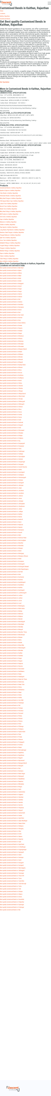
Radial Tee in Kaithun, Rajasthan (8, 209)
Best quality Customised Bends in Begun (11, 333)
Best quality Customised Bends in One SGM (11, 700)
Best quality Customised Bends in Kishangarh (12, 564)
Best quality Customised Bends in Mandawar (12, 624)
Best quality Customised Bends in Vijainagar (12, 904)
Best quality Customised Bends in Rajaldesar (12, 755)
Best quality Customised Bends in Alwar (10, 275)
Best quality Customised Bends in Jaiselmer (12, 493)
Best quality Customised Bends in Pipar (10, 734)
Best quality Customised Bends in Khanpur (11, 548)
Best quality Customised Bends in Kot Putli (11, 572)
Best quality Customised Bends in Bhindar (11, 357)
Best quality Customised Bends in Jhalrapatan (12, 503)
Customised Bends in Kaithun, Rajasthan (10, 188)
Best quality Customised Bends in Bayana (11, 328)
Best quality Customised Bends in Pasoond (11, 713)
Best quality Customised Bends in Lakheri (11, 598)
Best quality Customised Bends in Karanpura (12, 530)
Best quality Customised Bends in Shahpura (11, 826)
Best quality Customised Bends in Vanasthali (12, 899)
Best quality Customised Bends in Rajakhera (12, 752)
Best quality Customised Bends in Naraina (11, 666)
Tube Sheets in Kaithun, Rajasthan (9, 193)
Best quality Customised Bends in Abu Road (11, 268)
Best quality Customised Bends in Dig (10, 441)
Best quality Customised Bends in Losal (10, 603)
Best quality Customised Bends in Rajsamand (12, 760)
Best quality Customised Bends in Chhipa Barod (13, 393)
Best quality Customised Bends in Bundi (11, 380)
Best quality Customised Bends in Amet (10, 278)
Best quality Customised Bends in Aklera (11, 273)
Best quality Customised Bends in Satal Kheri (12, 818)
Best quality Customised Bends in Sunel (10, 860)
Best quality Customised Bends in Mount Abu (12, 645)
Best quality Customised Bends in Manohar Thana (13, 632)
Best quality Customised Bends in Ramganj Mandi (13, 763)
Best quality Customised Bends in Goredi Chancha (13, 467)
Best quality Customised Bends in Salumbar (11, 797)
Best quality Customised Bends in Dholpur (11, 435)
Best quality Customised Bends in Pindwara (11, 729)
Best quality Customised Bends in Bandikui (11, 304)
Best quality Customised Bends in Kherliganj (12, 553)
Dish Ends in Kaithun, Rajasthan (8, 216)
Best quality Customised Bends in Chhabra (11, 388)
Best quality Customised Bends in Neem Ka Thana (13, 679)
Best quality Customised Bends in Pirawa (11, 737)
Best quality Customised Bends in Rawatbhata (12, 779)
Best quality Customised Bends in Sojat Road (12, 844)
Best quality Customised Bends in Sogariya (11, 839)
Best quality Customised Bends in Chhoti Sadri (12, 396)
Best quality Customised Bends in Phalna (11, 716)
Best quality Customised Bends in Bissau (11, 372)
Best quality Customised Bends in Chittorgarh (12, 404)
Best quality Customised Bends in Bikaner (11, 367)
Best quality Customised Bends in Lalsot (11, 600)
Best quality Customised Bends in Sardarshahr (12, 813)
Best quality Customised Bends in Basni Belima (13, 323)
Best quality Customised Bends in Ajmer (10, 270)
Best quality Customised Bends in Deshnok (11, 422)
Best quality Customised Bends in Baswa (11, 325)
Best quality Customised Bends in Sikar (10, 831)
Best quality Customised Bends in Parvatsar (11, 710)
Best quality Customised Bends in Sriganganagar (13, 849)
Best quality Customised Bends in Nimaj (11, 687)
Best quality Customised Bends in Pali (10, 705)
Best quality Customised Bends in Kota (10, 574)
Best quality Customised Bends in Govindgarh (12, 472)
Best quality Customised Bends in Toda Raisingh (13, 883)
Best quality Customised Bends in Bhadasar (12, 336)
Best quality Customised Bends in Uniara (11, 897)
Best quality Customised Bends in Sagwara (11, 794)
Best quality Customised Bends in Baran (11, 310)
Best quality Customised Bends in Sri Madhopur (13, 847)
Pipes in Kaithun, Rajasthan (7, 253)
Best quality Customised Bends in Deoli (10, 420)
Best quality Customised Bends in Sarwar (11, 815)
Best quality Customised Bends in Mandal (11, 619)
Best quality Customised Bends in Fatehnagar (12, 451)
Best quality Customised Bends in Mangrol (11, 629)
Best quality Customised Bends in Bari (10, 312)
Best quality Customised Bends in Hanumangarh (13, 477)
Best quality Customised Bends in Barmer (11, 317)
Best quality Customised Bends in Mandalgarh (12, 621)
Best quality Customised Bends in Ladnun (11, 595)
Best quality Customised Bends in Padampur (12, 703)
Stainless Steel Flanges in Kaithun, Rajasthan (12, 232)
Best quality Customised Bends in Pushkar (11, 745)
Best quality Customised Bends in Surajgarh (12, 862)
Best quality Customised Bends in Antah (10, 281)
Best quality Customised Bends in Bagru (11, 291)
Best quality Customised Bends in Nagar (11, 658)
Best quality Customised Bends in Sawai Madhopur (13, 821)
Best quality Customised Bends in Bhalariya (11, 341)
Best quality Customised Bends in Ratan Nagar (12, 773)
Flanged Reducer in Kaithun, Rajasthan (10, 235)
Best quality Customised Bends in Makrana (11, 613)
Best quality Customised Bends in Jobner (11, 509)
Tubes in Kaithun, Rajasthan (7, 256)
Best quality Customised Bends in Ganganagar (12, 462)
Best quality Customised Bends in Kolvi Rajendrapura (14, 569)
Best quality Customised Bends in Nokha (11, 697)
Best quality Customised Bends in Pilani (10, 724)
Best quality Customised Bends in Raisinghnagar (13, 750)
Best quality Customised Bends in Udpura (11, 894)
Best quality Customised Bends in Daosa (11, 412)
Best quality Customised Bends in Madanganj (12, 606)
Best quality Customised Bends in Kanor (10, 522)
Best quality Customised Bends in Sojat (10, 841)
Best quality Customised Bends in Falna (10, 448)
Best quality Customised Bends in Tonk (10, 889)
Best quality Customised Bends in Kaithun (11, 514)
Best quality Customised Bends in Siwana (11, 836)
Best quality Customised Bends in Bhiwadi (11, 362)
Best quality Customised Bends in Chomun (11, 406)
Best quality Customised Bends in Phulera (11, 721)
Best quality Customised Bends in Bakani (11, 296)
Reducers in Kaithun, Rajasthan (8, 222)
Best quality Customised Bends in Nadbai (11, 653)
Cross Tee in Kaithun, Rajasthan (8, 240)
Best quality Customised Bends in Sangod (11, 810)
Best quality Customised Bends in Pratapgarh (12, 742)
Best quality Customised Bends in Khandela (11, 545)
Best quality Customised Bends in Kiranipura (12, 561)
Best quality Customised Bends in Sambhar (11, 800)
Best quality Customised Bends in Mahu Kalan (12, 608)
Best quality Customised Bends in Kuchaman (12, 577)
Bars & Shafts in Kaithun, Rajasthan (9, 261)
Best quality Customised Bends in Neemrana (12, 682)
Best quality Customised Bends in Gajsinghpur (12, 456)
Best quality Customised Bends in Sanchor (11, 805)
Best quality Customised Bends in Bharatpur (12, 344)
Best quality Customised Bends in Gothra (11, 469)
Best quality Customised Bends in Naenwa (11, 655)
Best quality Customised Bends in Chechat (11, 386)
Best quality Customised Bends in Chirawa (11, 399)
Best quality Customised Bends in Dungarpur (12, 446)
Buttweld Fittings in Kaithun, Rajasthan (10, 243)
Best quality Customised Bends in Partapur (11, 708)
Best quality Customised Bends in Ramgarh (11, 765)
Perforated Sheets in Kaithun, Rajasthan (10, 196)
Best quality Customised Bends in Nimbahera (12, 689)
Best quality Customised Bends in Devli (10, 427)
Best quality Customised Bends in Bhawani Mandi (13, 349)
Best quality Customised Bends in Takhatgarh (12, 870)
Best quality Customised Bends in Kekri (10, 535)
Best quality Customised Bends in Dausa (11, 417)
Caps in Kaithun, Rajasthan (7, 219)
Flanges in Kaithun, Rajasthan (8, 248)
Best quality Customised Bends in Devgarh (11, 425)
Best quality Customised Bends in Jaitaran (11, 496)
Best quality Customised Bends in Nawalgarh (12, 676)
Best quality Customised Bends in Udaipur (11, 891)
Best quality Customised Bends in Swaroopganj (12, 868)
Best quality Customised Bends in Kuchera (11, 579)
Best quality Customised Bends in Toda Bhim (12, 881)
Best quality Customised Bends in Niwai (10, 692)
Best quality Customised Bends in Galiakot (11, 459)
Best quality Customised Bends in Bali (10, 299)
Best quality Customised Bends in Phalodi (11, 718)
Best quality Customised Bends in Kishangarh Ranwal (14, 566)
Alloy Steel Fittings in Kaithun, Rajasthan (10, 211)
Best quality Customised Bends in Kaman (11, 517)
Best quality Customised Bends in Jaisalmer (12, 490)
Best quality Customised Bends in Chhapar (11, 391)
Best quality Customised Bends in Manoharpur (12, 634)
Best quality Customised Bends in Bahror (11, 294)
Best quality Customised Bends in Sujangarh (12, 852)
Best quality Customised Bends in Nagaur (11, 661)
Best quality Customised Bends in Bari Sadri (12, 315)
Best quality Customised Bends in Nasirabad (12, 669)
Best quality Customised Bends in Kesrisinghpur (13, 540)
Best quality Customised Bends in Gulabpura (12, 475)
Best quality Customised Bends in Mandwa (11, 627)
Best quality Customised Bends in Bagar (11, 289)
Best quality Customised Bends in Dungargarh (12, 443)
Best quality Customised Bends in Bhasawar (12, 346)
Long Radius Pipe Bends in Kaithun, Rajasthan (12, 230)
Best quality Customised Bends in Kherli (10, 551)
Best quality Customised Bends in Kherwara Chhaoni (14, 556)
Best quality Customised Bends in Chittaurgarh (12, 401)
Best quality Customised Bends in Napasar (11, 663)
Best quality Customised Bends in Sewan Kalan (12, 823)
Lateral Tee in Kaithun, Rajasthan (8, 203)
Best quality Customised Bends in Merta (10, 640)
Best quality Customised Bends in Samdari (11, 802)
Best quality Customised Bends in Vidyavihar (12, 902)
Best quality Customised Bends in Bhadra (11, 338)
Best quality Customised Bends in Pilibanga (11, 726)
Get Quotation (4, 82)
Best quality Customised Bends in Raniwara (11, 771)
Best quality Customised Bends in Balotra (11, 302)
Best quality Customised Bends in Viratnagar (12, 907)
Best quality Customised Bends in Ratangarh (12, 776)
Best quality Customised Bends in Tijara (11, 878)
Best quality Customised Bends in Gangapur (12, 464)
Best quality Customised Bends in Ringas (11, 786)
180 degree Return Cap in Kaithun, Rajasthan (12, 201)
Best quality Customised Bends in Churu (10, 409)
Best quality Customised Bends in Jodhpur (11, 511)
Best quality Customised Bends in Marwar (11, 637)
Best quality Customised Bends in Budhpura (12, 378)
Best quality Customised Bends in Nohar (11, 695)
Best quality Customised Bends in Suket (10, 855)
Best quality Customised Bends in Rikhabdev (12, 784)
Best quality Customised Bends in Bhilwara (11, 354)
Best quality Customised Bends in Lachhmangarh (13, 593)
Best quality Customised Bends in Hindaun (11, 480)
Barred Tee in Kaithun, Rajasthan (8, 206)
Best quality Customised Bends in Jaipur (11, 488)
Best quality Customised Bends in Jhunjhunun (12, 506)
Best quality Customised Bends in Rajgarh (11, 758)
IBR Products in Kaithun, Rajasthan (9, 214)
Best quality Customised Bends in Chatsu (11, 383)
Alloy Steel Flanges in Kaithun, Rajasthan (10, 198)
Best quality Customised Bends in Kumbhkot (12, 585)
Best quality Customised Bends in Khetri (10, 558)
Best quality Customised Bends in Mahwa (11, 611)
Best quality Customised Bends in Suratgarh (12, 865)
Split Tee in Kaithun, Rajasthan (8, 237)
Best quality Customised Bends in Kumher (11, 587)
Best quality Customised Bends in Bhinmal (11, 359)
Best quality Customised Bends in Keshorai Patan (13, 538)
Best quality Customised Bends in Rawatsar (11, 781)
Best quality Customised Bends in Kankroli (11, 519)
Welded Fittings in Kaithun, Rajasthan (10, 251)
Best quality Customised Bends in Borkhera (11, 375)
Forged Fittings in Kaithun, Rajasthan (10, 245)
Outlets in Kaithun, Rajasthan (7, 224)
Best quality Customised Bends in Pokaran (11, 739)
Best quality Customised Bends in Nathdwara (12, 671)
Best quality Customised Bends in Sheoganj (11, 828)
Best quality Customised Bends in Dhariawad (12, 430)
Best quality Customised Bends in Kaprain (11, 527)
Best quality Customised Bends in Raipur (11, 747)
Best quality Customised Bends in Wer (10, 910)
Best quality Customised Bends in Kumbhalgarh (13, 582)
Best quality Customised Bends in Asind (10, 286)
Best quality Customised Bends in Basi (10, 320)
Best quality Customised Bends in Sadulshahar (12, 792)
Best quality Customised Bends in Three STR (12, 876)
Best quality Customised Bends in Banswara (12, 307)
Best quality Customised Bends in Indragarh (12, 482)
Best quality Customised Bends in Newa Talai (12, 684)
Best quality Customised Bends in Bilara (11, 370)
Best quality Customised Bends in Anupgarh (12, 283)
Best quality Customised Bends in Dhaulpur (11, 433)
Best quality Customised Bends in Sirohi (10, 834)
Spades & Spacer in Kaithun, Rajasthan (10, 190)
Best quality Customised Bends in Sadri (10, 789)
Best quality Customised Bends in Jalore (11, 498)
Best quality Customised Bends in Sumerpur (12, 857)
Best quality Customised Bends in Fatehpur (11, 454)
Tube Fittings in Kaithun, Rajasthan (9, 258)
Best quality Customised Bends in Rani (10, 768)
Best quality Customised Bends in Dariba (11, 414)
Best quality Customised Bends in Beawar (11, 330)
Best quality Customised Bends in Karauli (11, 532)
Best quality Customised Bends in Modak (11, 642)
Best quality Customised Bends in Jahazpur (11, 485)
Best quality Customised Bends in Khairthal (11, 543)
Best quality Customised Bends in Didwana (11, 438)
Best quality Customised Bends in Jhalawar (11, 501)
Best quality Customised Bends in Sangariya (12, 807)
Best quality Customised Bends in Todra (11, 886)
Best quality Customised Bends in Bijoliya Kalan (13, 365)
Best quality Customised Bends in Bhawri (11, 351)
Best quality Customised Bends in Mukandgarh (12, 648)
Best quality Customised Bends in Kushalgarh (12, 590)
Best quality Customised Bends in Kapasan (11, 524)
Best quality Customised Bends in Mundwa (11, 650)
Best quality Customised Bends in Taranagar (12, 873)
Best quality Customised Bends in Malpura (11, 616)
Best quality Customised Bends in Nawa (10, 674)
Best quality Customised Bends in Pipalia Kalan (12, 731)
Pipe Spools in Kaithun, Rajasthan (9, 227)
